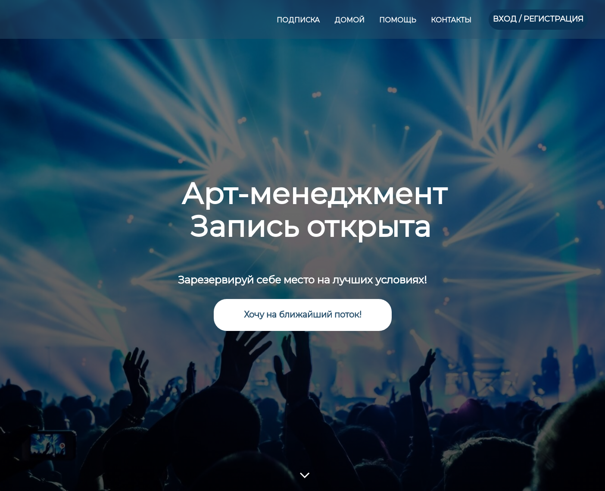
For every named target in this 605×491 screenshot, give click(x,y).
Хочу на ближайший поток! (303, 314)
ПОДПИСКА (299, 20)
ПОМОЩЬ (398, 20)
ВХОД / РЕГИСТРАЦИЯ (538, 19)
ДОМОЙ (350, 20)
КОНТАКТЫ (451, 20)
